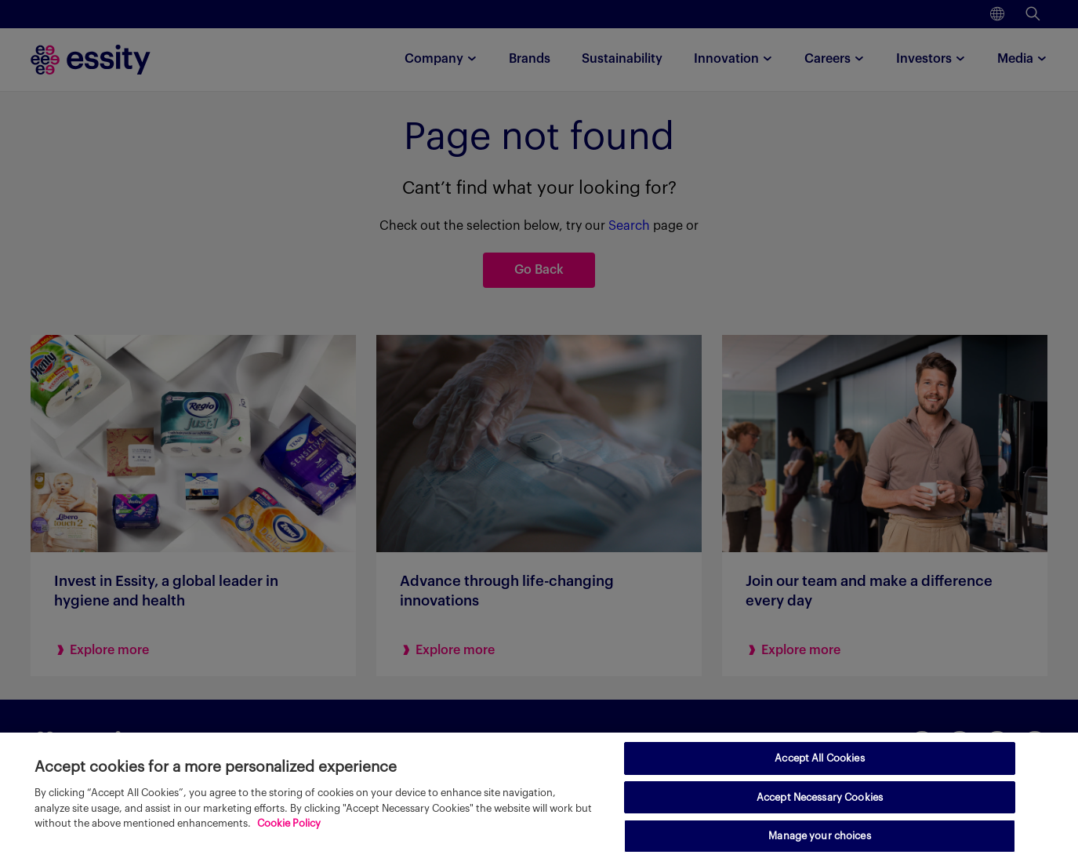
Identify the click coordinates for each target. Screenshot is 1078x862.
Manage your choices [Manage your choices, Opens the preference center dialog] (819, 836)
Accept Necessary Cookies (820, 797)
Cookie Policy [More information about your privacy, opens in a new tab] (289, 823)
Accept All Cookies (819, 758)
